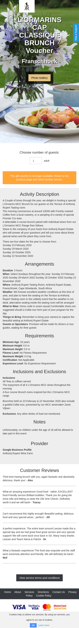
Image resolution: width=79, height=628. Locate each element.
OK (33, 625)
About (17, 592)
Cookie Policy (43, 595)
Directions (43, 592)
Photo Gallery (39, 77)
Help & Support (76, 32)
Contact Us (58, 592)
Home (7, 592)
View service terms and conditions (39, 577)
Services (29, 592)
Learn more (43, 625)
